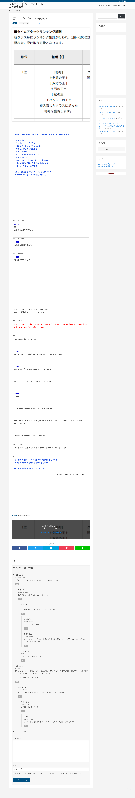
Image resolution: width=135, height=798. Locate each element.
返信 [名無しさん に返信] (17, 584)
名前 (14, 766)
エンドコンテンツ (23, 23)
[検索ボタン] (124, 5)
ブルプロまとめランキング (106, 164)
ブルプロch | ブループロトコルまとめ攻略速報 (27, 5)
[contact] (125, 1)
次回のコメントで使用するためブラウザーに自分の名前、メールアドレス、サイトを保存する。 (49, 773)
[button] (19, 548)
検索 (121, 16)
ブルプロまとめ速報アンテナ (107, 166)
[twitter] (120, 1)
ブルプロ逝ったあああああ (107, 106)
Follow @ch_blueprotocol (51, 532)
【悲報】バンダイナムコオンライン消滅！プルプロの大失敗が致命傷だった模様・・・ (111, 126)
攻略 (15, 23)
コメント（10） (42, 23)
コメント (17, 738)
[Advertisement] (51, 201)
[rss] (122, 1)
